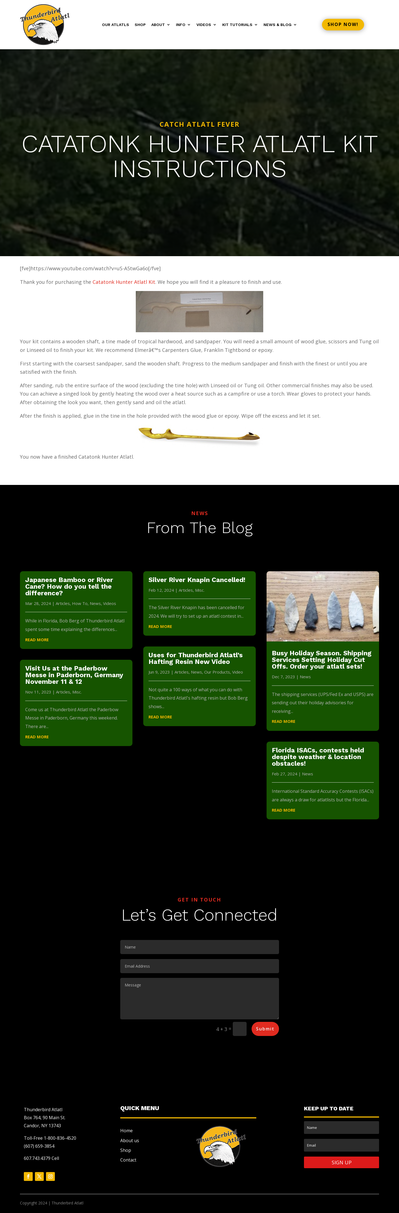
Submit (265, 1029)
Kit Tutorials (237, 25)
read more (37, 639)
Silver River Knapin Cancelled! (197, 580)
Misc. (77, 692)
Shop (140, 25)
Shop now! (343, 24)
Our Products (217, 672)
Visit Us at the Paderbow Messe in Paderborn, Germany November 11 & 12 (74, 674)
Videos (203, 25)
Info (180, 25)
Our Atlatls (115, 25)
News (95, 603)
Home (126, 1131)
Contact (128, 1160)
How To (80, 603)
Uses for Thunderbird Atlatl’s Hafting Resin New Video (196, 658)
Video (237, 672)
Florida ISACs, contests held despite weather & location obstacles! (318, 756)
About (158, 25)
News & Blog (277, 25)
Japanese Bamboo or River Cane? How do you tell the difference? (69, 586)
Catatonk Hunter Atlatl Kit (124, 282)
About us (129, 1140)
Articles (63, 603)
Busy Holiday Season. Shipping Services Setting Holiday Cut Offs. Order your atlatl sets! (322, 659)
